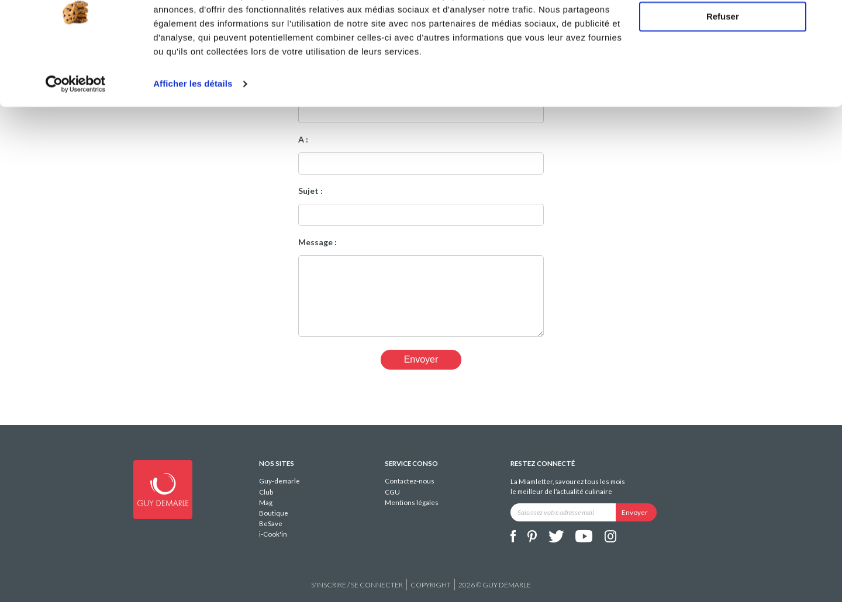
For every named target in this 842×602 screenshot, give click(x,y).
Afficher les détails (192, 130)
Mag (265, 502)
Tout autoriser (722, 29)
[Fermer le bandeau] (824, 18)
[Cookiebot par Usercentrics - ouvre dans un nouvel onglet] (76, 131)
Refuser (722, 63)
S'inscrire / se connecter (357, 584)
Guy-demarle (279, 481)
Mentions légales (412, 502)
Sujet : (310, 191)
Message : (317, 242)
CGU (392, 492)
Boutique (273, 513)
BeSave (270, 523)
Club (266, 492)
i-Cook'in (273, 534)
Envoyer (421, 359)
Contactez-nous (409, 481)
